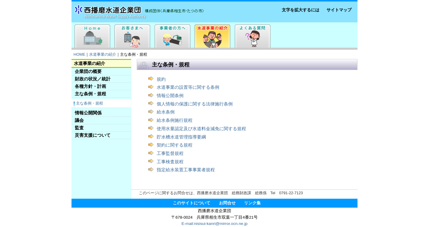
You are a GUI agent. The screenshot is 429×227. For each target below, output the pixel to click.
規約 (161, 79)
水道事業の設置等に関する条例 (188, 87)
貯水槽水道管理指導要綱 (181, 137)
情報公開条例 (170, 95)
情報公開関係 (88, 112)
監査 (79, 127)
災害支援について (93, 135)
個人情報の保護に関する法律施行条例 (195, 104)
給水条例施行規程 (174, 120)
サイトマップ (339, 10)
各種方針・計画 (90, 86)
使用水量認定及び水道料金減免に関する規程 (201, 128)
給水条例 (166, 112)
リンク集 (252, 203)
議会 (79, 120)
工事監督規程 (170, 153)
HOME (80, 54)
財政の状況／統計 (93, 78)
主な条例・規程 (90, 93)
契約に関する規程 (174, 145)
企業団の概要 (88, 71)
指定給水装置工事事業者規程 (186, 169)
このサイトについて (191, 203)
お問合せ (227, 203)
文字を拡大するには (300, 10)
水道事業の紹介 (102, 54)
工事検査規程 (170, 161)
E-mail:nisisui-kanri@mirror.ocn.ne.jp (214, 223)
